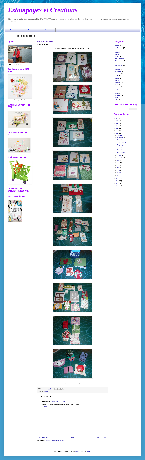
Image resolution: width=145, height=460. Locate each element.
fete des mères (119, 58)
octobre (119, 155)
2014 (117, 181)
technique (118, 95)
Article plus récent (43, 437)
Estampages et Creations (43, 10)
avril (118, 167)
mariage (117, 69)
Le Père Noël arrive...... (123, 142)
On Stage (119, 147)
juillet (118, 160)
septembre (120, 158)
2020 (117, 123)
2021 (117, 120)
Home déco (118, 65)
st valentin (118, 86)
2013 (117, 183)
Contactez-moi (49, 30)
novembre (120, 137)
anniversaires (119, 48)
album (117, 45)
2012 (117, 185)
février (119, 172)
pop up (117, 80)
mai (118, 165)
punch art (118, 82)
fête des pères (119, 61)
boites (117, 54)
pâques (117, 78)
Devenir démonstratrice (35, 30)
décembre (120, 135)
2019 (117, 125)
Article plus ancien (102, 437)
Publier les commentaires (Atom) (54, 440)
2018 (117, 128)
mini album (118, 71)
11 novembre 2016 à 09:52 (58, 401)
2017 (117, 130)
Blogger (89, 451)
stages (117, 89)
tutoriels (117, 97)
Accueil (8, 30)
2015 (117, 178)
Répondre (45, 406)
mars (118, 170)
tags (116, 93)
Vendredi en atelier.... (123, 140)
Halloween (118, 63)
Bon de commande (19, 30)
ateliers (117, 50)
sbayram (77, 451)
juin (118, 163)
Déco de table (121, 152)
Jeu (116, 67)
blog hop (117, 52)
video (116, 99)
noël (116, 76)
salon (116, 84)
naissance (118, 73)
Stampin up (118, 91)
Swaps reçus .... (121, 145)
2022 (117, 118)
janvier (119, 175)
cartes (46, 391)
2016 (117, 133)
